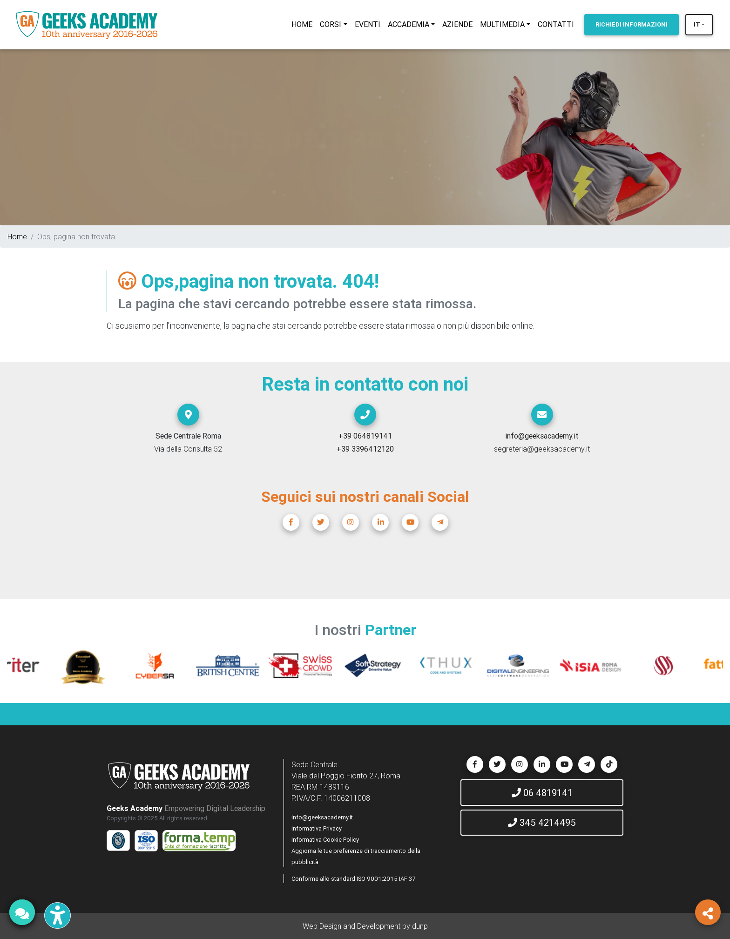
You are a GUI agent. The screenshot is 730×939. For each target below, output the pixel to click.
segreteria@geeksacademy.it (542, 448)
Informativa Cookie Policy (325, 840)
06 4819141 (542, 792)
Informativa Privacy (316, 828)
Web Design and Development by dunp (365, 926)
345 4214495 (542, 822)
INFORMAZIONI (631, 24)
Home (17, 236)
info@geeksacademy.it (322, 817)
